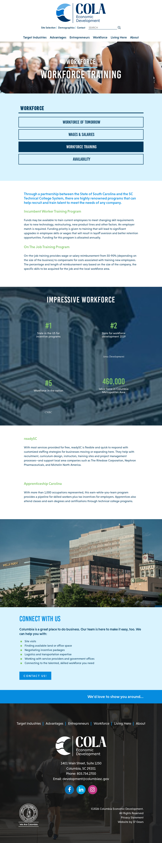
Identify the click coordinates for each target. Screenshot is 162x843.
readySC (30, 439)
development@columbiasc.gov (86, 779)
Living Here (119, 37)
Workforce (100, 37)
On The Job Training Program (47, 247)
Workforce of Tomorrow (81, 122)
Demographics (66, 27)
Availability (81, 159)
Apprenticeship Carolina (43, 484)
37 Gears (138, 821)
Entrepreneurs (80, 37)
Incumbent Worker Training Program (52, 211)
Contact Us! (35, 675)
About (134, 37)
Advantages (58, 37)
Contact (81, 27)
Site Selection (48, 27)
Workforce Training (81, 146)
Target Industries (35, 37)
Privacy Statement (132, 817)
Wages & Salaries (81, 134)
